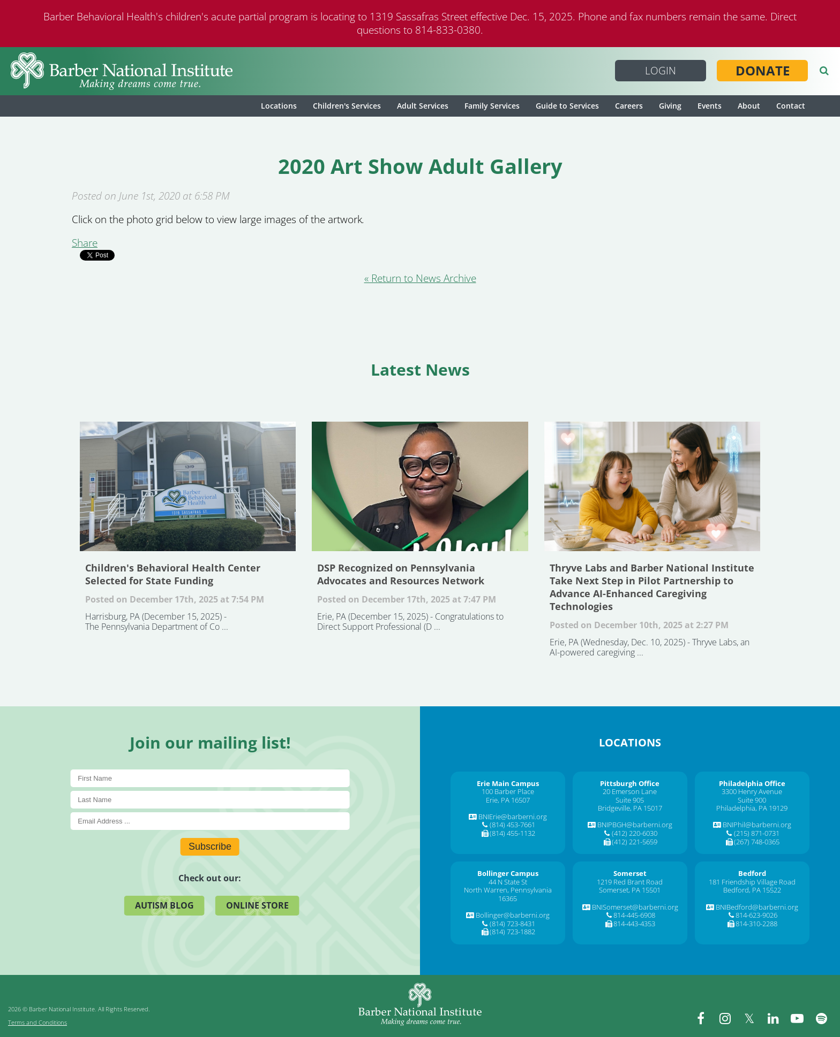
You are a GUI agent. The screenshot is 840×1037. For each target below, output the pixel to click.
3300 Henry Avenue (752, 791)
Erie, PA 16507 (508, 800)
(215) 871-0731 (756, 833)
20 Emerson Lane (630, 791)
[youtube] (797, 1018)
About (749, 106)
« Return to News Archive (420, 278)
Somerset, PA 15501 (630, 890)
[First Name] (209, 778)
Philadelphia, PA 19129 (752, 808)
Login (660, 71)
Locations (279, 106)
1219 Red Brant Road (630, 882)
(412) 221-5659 (634, 842)
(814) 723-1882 (512, 931)
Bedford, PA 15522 (752, 890)
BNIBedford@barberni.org (757, 907)
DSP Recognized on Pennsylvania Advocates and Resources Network (420, 486)
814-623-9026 (756, 915)
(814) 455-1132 (512, 833)
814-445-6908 (634, 915)
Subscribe (210, 846)
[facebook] (700, 1018)
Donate (763, 70)
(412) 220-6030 (634, 833)
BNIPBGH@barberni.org (634, 824)
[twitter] (749, 1018)
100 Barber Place (508, 791)
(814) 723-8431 (512, 923)
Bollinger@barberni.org (513, 915)
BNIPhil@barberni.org (757, 824)
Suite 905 (630, 800)
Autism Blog (164, 905)
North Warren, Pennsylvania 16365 (508, 894)
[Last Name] (209, 800)
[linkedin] (773, 1018)
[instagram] (725, 1018)
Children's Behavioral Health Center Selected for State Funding (188, 486)
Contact (790, 106)
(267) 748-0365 (756, 842)
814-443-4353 (634, 923)
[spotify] (821, 1018)
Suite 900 (752, 800)
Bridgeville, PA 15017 (630, 808)
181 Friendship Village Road (752, 882)
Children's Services (347, 106)
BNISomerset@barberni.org (635, 907)
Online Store (257, 905)
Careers (629, 106)
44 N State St (508, 882)
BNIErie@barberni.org (512, 816)
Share (85, 243)
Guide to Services (567, 106)
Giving (670, 106)
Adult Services (422, 106)
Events (710, 106)
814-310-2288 (756, 923)
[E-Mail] (209, 821)
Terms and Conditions (37, 1022)
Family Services (492, 106)
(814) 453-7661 (512, 824)
